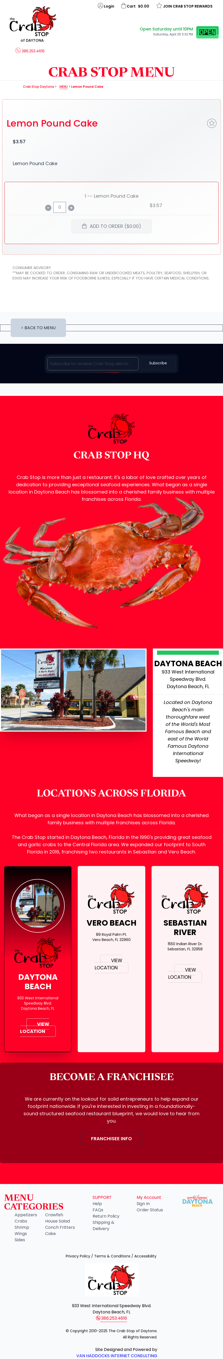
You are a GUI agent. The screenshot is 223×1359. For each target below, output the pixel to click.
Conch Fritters (60, 1227)
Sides (20, 1240)
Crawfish (54, 1215)
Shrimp (22, 1227)
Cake (50, 1234)
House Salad (57, 1221)
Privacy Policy (78, 1256)
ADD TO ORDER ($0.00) (111, 226)
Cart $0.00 (135, 5)
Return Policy (106, 1216)
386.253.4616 (30, 51)
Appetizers (26, 1215)
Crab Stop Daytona (38, 86)
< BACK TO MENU (38, 328)
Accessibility (145, 1256)
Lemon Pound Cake (52, 123)
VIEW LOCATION (35, 1027)
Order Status (150, 1210)
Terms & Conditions (112, 1256)
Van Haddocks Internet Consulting (116, 1356)
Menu (63, 86)
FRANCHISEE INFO (111, 1138)
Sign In (143, 1204)
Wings (21, 1234)
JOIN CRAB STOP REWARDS (184, 5)
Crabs (21, 1221)
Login (106, 5)
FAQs (98, 1210)
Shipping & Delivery (103, 1225)
